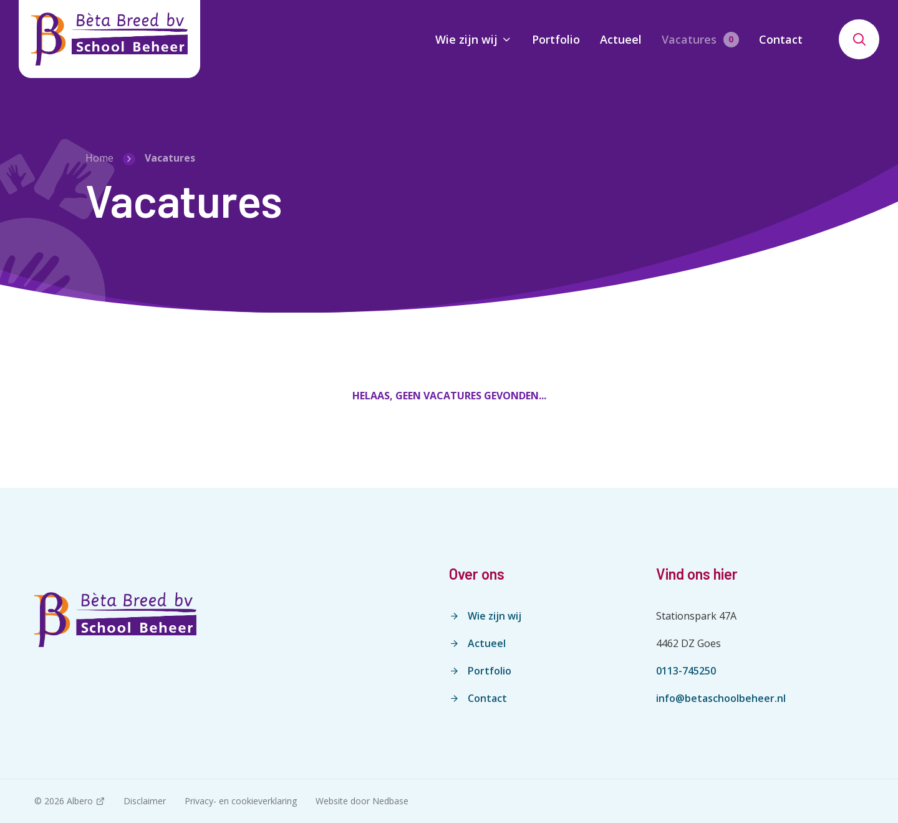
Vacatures (689, 39)
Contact (781, 39)
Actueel (621, 39)
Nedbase (390, 801)
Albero (80, 801)
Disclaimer (144, 801)
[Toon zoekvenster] (859, 39)
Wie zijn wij (466, 39)
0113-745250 (686, 671)
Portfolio (556, 39)
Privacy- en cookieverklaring (241, 801)
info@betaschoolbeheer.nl (721, 698)
